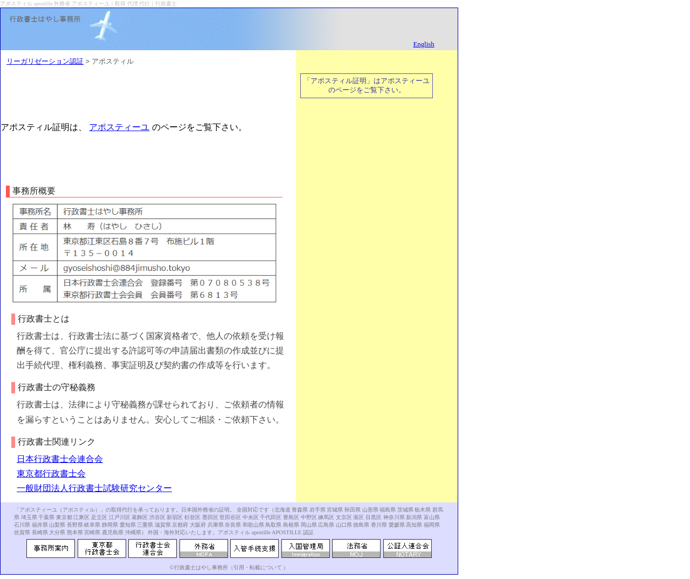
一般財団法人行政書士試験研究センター (94, 488)
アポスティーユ (119, 127)
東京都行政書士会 (51, 473)
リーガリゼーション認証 (45, 61)
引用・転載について (257, 567)
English (423, 44)
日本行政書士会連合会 (60, 459)
